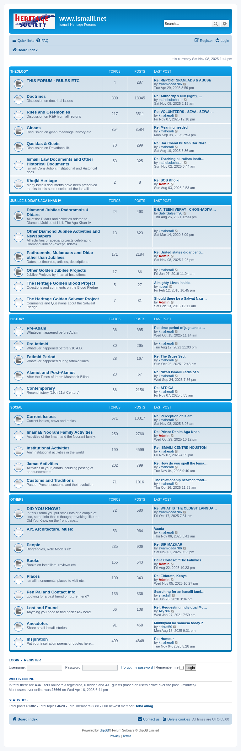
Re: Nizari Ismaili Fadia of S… (178, 372)
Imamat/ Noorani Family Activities (60, 432)
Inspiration (37, 639)
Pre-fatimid (37, 344)
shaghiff (165, 595)
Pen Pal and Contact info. (52, 592)
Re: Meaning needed (171, 127)
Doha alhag (144, 706)
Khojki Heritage (42, 180)
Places (33, 576)
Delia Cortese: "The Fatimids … (180, 560)
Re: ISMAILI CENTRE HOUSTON (180, 447)
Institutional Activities (48, 448)
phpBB (104, 730)
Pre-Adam (36, 328)
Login (14, 660)
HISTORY (17, 319)
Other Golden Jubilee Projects (56, 270)
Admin (164, 184)
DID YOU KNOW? (44, 508)
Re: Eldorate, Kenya (170, 576)
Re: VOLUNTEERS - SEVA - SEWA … (184, 112)
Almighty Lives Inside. (172, 283)
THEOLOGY (19, 71)
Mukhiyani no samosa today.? (178, 623)
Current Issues (41, 416)
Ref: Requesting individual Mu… (180, 607)
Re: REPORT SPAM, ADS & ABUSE (182, 80)
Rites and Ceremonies (48, 112)
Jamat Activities (42, 463)
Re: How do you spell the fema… (181, 463)
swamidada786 (170, 84)
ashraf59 (165, 627)
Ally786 (164, 611)
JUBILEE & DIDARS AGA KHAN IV (35, 201)
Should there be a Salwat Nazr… (180, 298)
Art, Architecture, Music (50, 529)
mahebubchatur (171, 100)
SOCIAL (16, 407)
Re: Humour (164, 639)
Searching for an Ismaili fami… (179, 591)
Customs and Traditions (50, 480)
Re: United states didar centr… (179, 252)
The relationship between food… (180, 480)
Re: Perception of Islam (173, 416)
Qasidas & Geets (43, 143)
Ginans (34, 127)
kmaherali (166, 115)
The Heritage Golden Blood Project (61, 283)
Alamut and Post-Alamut (51, 372)
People (33, 544)
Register (32, 660)
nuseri (163, 286)
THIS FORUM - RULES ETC (53, 80)
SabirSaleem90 (170, 213)
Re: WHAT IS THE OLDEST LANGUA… (185, 508)
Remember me (170, 667)
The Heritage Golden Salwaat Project (63, 299)
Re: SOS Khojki (166, 180)
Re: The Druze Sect (169, 356)
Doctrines (36, 96)
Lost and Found (42, 607)
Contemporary (41, 388)
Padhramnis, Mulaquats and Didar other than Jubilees (60, 255)
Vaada (159, 529)
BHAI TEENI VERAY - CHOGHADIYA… (185, 209)
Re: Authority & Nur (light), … (178, 96)
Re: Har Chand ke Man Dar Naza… (182, 143)
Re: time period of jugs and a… (179, 328)
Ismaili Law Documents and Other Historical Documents (60, 161)
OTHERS (17, 499)
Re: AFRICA (164, 388)
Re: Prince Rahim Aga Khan (177, 432)
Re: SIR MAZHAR (168, 544)
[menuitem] (42, 40)
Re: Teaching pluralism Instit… (179, 159)
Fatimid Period (41, 356)
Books (33, 560)
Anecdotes (37, 623)
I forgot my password (137, 667)
